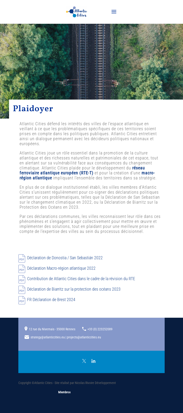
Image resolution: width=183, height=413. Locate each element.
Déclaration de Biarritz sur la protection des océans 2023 (74, 289)
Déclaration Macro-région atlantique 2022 (61, 268)
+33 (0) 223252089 (99, 329)
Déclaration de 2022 (65, 257)
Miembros (64, 392)
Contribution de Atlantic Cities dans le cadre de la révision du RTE (81, 278)
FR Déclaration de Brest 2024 (51, 299)
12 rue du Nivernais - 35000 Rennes (52, 329)
